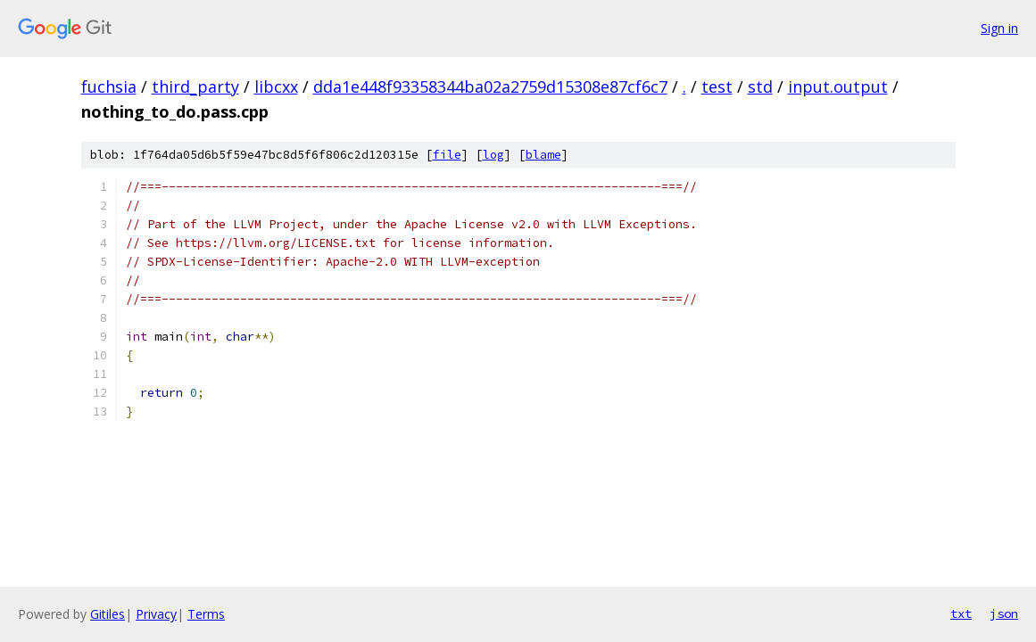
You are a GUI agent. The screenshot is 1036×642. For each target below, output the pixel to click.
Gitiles (107, 613)
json (1004, 613)
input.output (838, 86)
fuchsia (109, 86)
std (760, 86)
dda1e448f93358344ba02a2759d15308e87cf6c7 (490, 86)
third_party (195, 86)
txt (961, 613)
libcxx (276, 86)
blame (543, 154)
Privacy (156, 613)
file (447, 154)
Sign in (999, 28)
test (717, 86)
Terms (206, 613)
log (493, 154)
